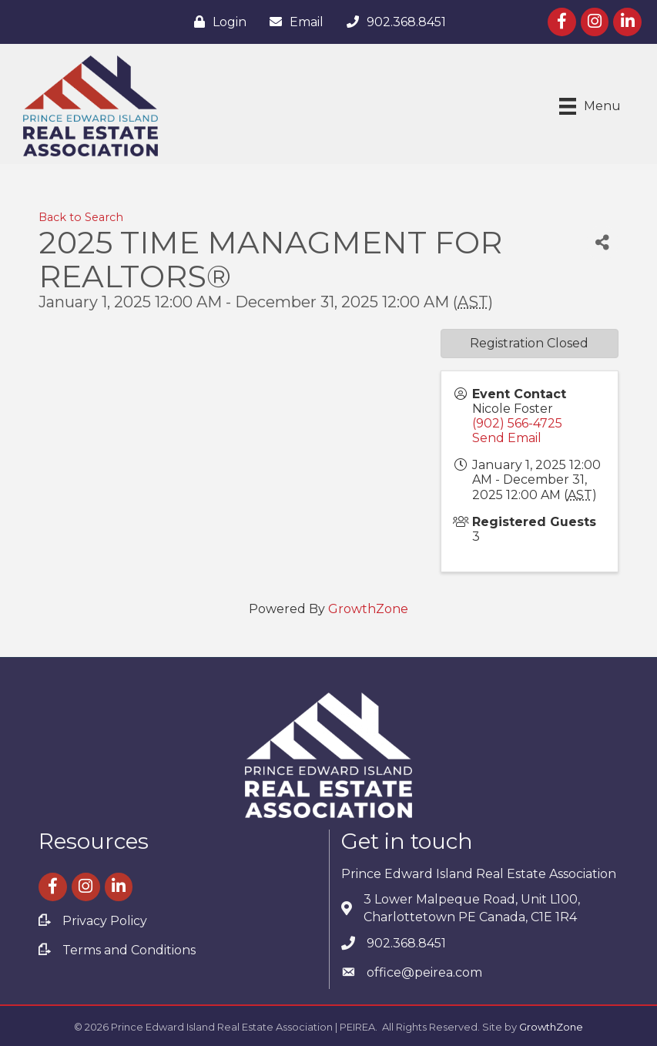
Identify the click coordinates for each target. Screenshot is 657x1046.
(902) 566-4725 (517, 423)
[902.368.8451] (392, 22)
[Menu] (590, 106)
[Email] (292, 22)
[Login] (216, 22)
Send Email (506, 438)
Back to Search (81, 217)
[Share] (602, 243)
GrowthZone (368, 609)
